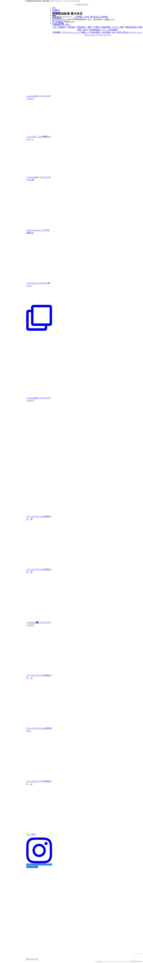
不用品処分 (57, 18)
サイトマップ (82, 4)
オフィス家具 (58, 23)
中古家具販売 (94, 30)
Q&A (113, 32)
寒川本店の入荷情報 (99, 17)
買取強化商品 (131, 27)
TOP (54, 8)
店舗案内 (56, 10)
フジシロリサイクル (36, 5)
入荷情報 (78, 17)
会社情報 (106, 32)
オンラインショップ (61, 21)
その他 (86, 17)
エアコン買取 (118, 27)
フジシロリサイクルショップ (115, 961)
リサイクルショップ (71, 32)
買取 (89, 27)
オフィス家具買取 (110, 30)
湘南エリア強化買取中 (91, 32)
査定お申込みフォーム (127, 32)
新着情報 (56, 13)
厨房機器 (57, 32)
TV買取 (96, 27)
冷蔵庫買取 (106, 27)
